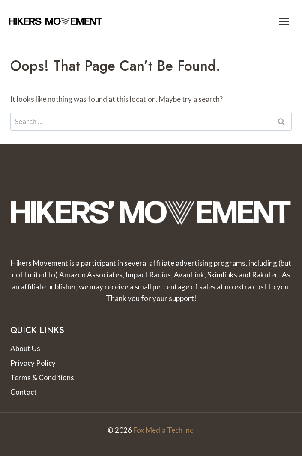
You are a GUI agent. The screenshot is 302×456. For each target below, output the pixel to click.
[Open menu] (283, 21)
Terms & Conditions (42, 377)
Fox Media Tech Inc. (164, 430)
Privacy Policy (33, 362)
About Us (25, 348)
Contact (23, 391)
